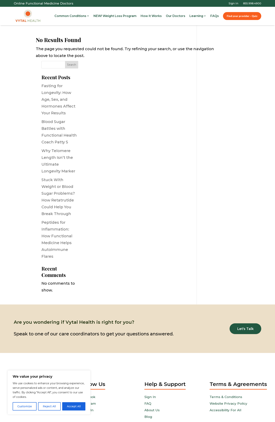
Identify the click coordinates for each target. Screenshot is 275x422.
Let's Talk (245, 304)
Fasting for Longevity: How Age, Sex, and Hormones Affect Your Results (219, 74)
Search (232, 40)
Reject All (49, 406)
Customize (24, 406)
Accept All (74, 406)
